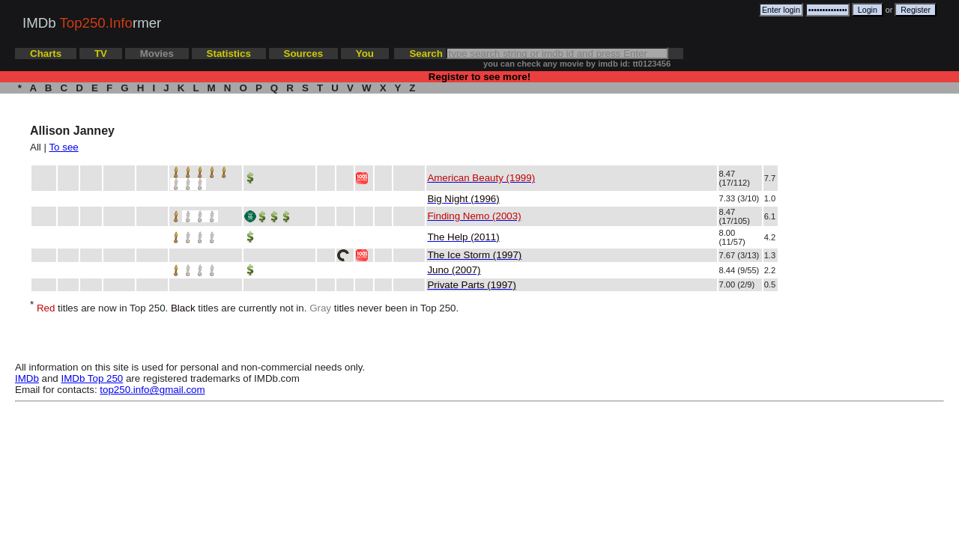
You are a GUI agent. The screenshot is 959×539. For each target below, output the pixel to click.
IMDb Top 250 (92, 378)
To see (63, 147)
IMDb (27, 378)
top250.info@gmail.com (152, 389)
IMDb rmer (91, 23)
